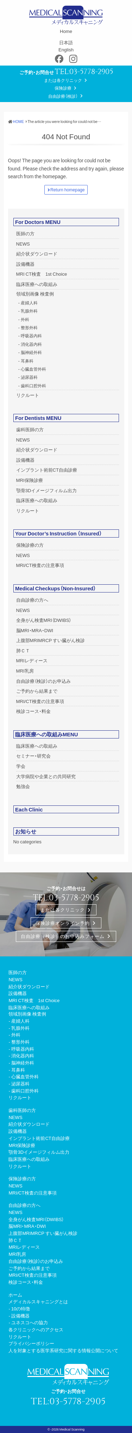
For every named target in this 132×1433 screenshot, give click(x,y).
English (66, 49)
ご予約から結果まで (36, 690)
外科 (25, 319)
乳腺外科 (29, 311)
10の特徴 (20, 1308)
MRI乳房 (25, 670)
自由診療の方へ (32, 599)
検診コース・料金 (33, 711)
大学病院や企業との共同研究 (46, 776)
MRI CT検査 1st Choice (41, 273)
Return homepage (67, 189)
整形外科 (29, 327)
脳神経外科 (31, 352)
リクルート (27, 395)
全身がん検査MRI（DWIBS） (43, 620)
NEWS (23, 243)
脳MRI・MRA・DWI (35, 630)
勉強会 (23, 786)
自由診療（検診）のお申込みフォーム (63, 936)
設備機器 (25, 263)
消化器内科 (31, 344)
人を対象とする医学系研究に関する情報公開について (63, 1350)
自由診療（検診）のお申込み (43, 681)
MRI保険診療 (29, 480)
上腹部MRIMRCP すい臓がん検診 (50, 640)
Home (66, 31)
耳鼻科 (27, 361)
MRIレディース (32, 660)
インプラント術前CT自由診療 (46, 469)
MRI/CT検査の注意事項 (40, 565)
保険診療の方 (30, 544)
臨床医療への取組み (36, 284)
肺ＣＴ (23, 650)
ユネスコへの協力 (29, 1322)
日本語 (66, 42)
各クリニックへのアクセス (35, 1329)
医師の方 (25, 233)
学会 (20, 766)
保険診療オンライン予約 (63, 923)
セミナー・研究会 (33, 755)
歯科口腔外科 (33, 385)
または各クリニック (63, 80)
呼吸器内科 (31, 335)
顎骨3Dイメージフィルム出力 (46, 490)
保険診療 (63, 88)
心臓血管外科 (33, 369)
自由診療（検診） (63, 96)
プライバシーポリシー (31, 1343)
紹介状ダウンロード (36, 253)
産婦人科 (29, 302)
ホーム (15, 1294)
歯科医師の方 (30, 429)
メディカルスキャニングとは (38, 1301)
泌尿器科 (29, 377)
